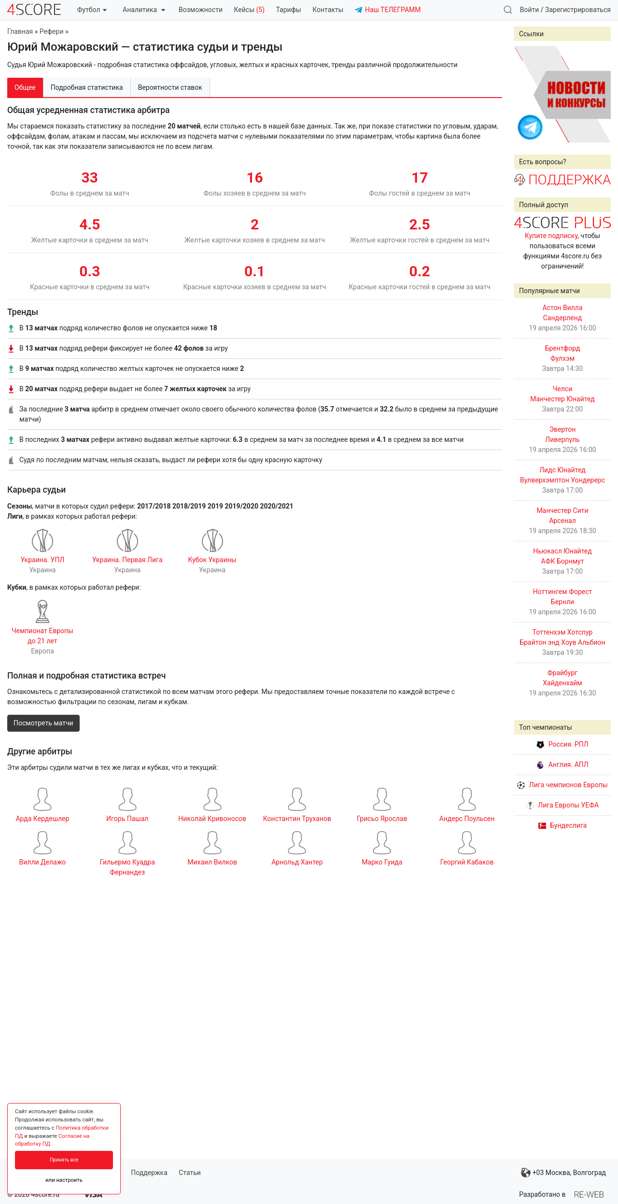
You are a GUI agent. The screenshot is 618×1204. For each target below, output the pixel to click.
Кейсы (249, 10)
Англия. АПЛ (562, 764)
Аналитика (144, 10)
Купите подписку (551, 236)
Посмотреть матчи (43, 723)
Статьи (190, 1172)
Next (598, 94)
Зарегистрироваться (578, 10)
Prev (526, 94)
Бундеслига (562, 825)
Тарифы (288, 10)
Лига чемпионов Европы (562, 785)
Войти (529, 10)
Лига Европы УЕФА (562, 805)
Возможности (201, 10)
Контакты (327, 10)
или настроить (64, 1180)
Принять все (64, 1159)
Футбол (92, 10)
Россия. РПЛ (562, 744)
